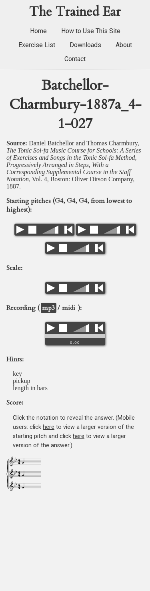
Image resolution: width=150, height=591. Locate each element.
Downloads (85, 45)
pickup (21, 380)
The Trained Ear (75, 12)
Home (38, 31)
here (48, 427)
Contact (75, 59)
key (17, 373)
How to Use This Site (90, 31)
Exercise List (36, 45)
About (124, 45)
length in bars (30, 388)
